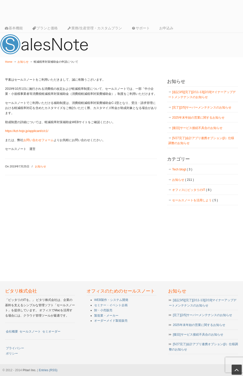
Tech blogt (182, 169)
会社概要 (12, 331)
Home (8, 61)
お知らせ (23, 61)
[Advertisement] (202, 242)
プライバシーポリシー (15, 350)
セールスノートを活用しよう (195, 200)
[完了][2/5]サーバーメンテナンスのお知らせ (201, 107)
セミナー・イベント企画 (111, 305)
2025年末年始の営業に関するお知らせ (198, 117)
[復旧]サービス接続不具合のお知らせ (197, 128)
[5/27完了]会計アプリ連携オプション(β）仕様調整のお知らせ (201, 140)
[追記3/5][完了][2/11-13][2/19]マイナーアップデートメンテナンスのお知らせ (202, 94)
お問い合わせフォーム (38, 140)
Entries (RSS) (48, 370)
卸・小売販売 (103, 310)
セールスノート (30, 331)
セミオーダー (51, 331)
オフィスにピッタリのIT (191, 189)
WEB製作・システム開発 (111, 300)
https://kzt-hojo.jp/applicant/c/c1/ (26, 131)
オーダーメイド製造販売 (111, 320)
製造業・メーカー (106, 315)
